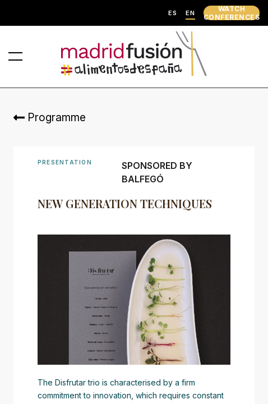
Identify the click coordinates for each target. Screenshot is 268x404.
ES (172, 13)
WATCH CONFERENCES (232, 13)
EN (190, 13)
